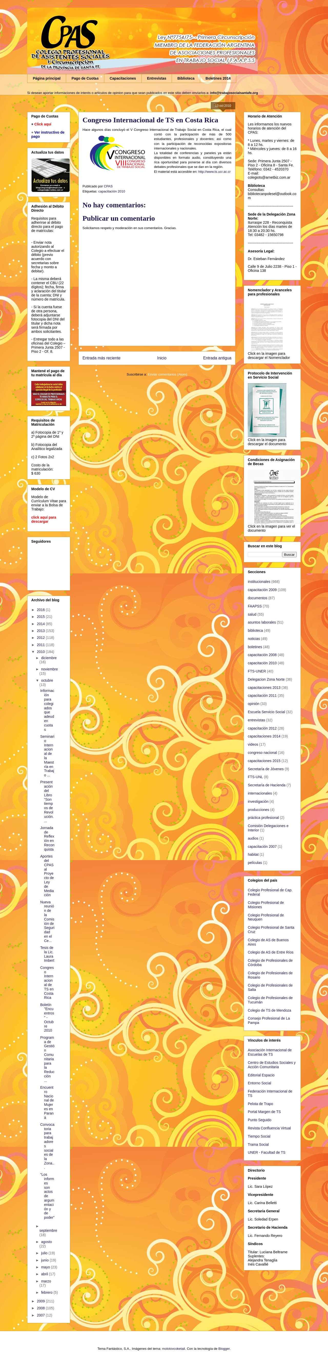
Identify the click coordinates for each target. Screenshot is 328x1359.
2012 (41, 638)
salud (252, 614)
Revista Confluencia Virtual (269, 1128)
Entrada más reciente (101, 358)
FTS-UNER (257, 671)
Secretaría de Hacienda (266, 785)
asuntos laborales (262, 622)
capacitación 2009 (262, 590)
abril (45, 1274)
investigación (258, 801)
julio (44, 1253)
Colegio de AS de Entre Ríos (270, 952)
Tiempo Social (259, 1136)
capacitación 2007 (262, 846)
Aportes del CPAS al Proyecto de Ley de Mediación (47, 875)
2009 (41, 1301)
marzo (46, 1281)
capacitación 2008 (262, 655)
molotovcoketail (173, 1349)
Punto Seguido (259, 1120)
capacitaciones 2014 (264, 736)
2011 (41, 645)
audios (253, 838)
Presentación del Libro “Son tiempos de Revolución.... (47, 801)
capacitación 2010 (111, 191)
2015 (41, 617)
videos (253, 744)
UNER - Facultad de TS (266, 1152)
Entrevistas (156, 78)
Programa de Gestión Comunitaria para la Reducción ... (47, 1059)
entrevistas (256, 720)
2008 (41, 1308)
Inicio (161, 358)
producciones (258, 810)
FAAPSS (255, 606)
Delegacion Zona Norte (266, 679)
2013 (41, 631)
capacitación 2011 (262, 695)
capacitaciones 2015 (264, 761)
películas (255, 863)
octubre (47, 680)
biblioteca (255, 630)
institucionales (259, 582)
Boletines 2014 (218, 78)
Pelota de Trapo (260, 1104)
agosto (46, 1242)
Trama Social (258, 1144)
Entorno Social (259, 1083)
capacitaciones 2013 (264, 688)
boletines (255, 647)
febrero (47, 1292)
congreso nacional (262, 753)
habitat (253, 854)
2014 (41, 624)
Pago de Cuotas (85, 78)
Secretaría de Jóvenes (266, 769)
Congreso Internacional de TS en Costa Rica (47, 983)
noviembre (49, 669)
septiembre (48, 1230)
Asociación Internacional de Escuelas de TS (270, 1052)
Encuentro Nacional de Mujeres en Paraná (47, 1102)
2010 (41, 652)
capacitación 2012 (262, 728)
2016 (41, 610)
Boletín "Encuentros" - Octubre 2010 (47, 1018)
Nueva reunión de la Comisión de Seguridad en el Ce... (47, 921)
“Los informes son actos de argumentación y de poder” (47, 1195)
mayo (46, 1267)
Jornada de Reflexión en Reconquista (47, 838)
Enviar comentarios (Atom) (167, 374)
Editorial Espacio (261, 1075)
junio (45, 1260)
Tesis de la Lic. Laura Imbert (47, 954)
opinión (253, 704)
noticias (254, 639)
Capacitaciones (123, 78)
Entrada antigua (217, 358)
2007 (41, 1315)
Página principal (46, 78)
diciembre (49, 658)
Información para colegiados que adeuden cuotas (47, 710)
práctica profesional (263, 818)
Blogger (224, 1349)
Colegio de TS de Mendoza (269, 1010)
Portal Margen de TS (264, 1112)
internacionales (260, 793)
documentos (257, 598)
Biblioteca (185, 78)
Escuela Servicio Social (266, 712)
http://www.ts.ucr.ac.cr (214, 172)
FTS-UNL (255, 777)
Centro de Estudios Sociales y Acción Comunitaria (272, 1065)
